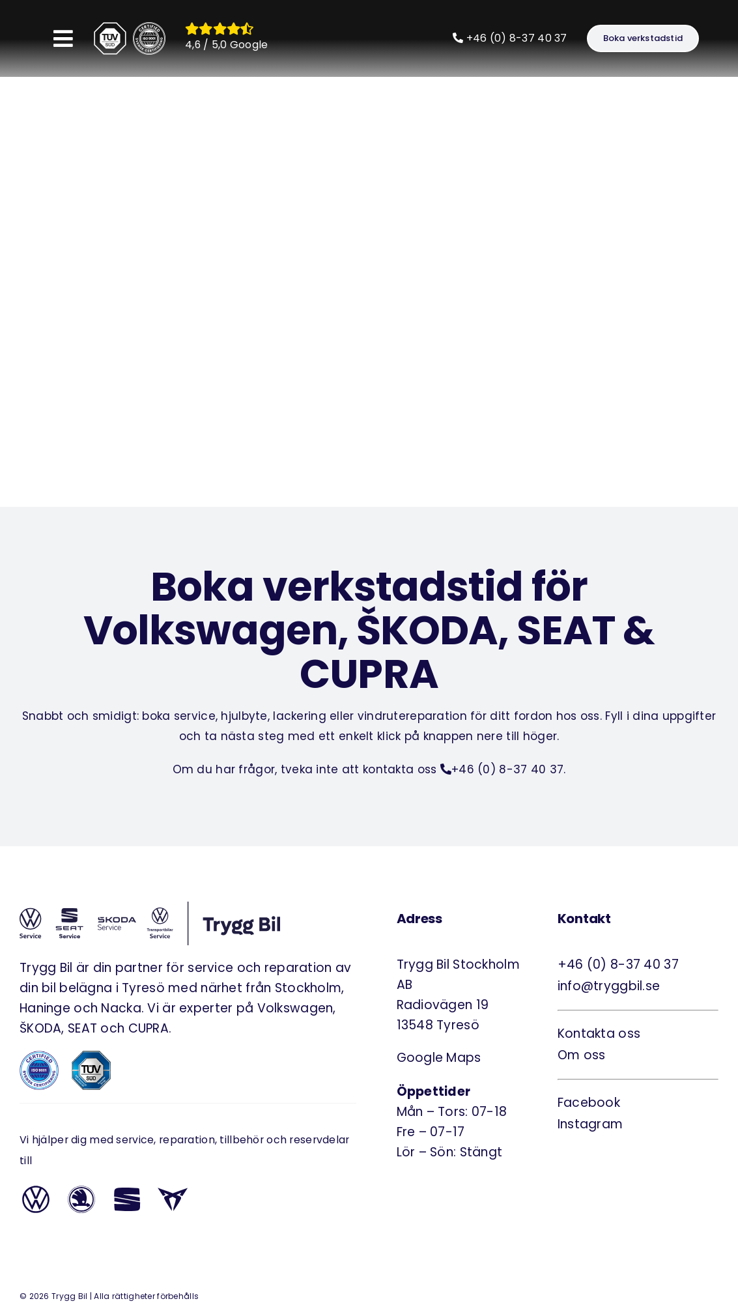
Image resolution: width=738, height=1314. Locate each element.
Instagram (590, 1124)
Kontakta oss (599, 1033)
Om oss (582, 1055)
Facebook (589, 1102)
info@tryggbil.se (609, 986)
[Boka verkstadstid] (643, 38)
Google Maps (439, 1057)
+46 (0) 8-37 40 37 (510, 38)
